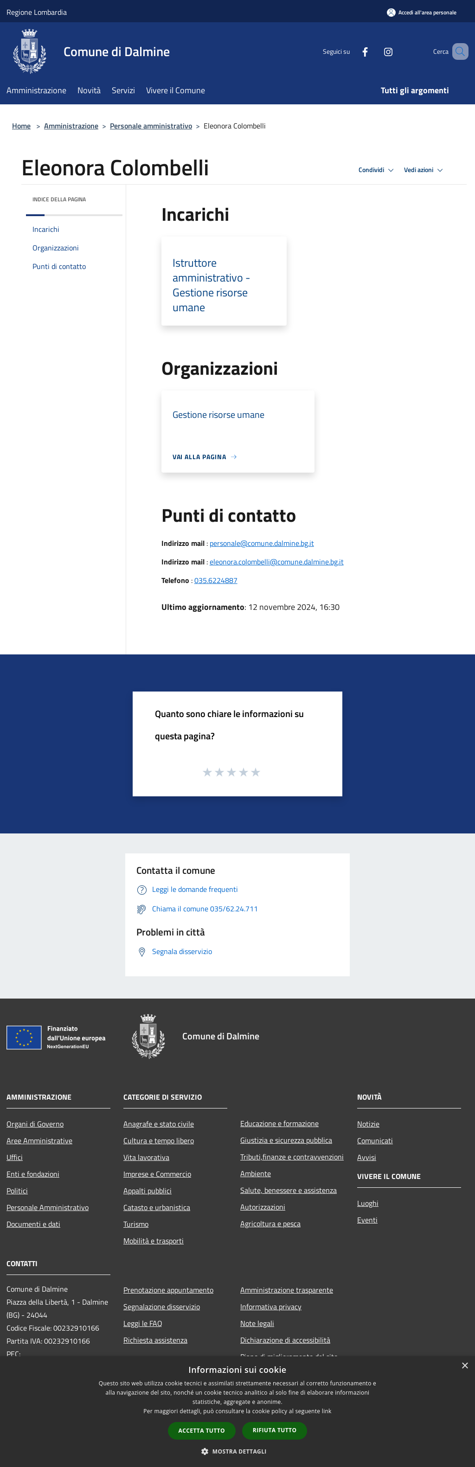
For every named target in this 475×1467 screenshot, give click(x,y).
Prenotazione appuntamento (168, 1289)
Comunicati (375, 1140)
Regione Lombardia (36, 12)
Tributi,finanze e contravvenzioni (292, 1156)
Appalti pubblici (147, 1190)
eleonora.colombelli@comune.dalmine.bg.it (277, 561)
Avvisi (366, 1157)
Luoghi (368, 1203)
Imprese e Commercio (157, 1173)
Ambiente (255, 1173)
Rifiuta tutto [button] (275, 1430)
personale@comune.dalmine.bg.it (262, 543)
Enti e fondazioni (32, 1173)
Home (21, 125)
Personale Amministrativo (47, 1207)
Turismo (135, 1224)
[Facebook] (351, 51)
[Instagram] (375, 51)
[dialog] (237, 1411)
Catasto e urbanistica (156, 1207)
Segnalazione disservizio (161, 1306)
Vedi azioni (425, 170)
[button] (237, 1451)
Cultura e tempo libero (158, 1140)
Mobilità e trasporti (153, 1240)
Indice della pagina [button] (59, 199)
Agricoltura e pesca (270, 1223)
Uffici (14, 1157)
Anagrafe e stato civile (158, 1123)
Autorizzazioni (262, 1206)
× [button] (464, 1366)
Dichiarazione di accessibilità (285, 1339)
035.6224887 (216, 580)
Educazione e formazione (279, 1123)
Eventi (367, 1219)
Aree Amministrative (39, 1140)
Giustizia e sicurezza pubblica (286, 1140)
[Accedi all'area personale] (422, 12)
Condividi (378, 170)
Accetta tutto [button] (202, 1431)
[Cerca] (457, 51)
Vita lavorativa (146, 1157)
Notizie (368, 1123)
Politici (17, 1190)
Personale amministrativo (151, 125)
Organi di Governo (35, 1123)
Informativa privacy (271, 1306)
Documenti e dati (33, 1224)
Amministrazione (71, 125)
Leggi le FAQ (142, 1323)
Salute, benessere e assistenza (288, 1190)
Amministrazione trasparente (286, 1289)
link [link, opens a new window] (327, 1411)
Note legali (257, 1323)
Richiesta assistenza (155, 1339)
